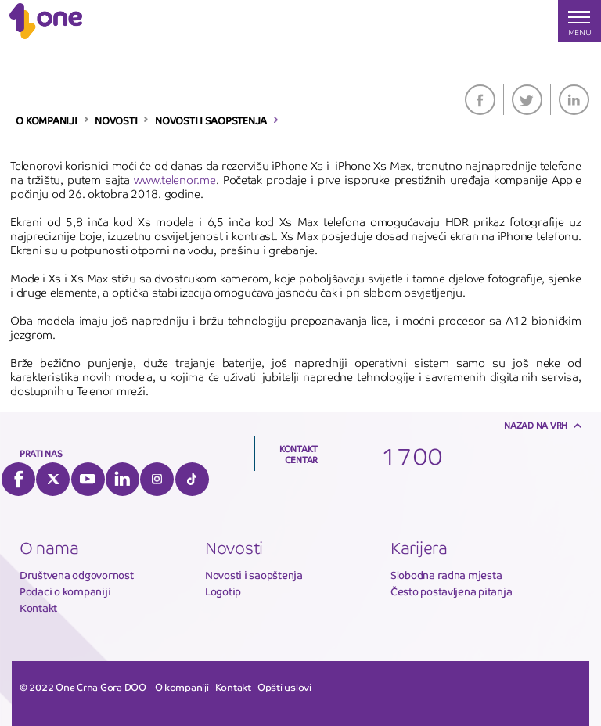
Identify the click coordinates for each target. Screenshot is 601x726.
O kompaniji (182, 687)
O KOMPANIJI (46, 121)
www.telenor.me (174, 180)
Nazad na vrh (535, 425)
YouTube (88, 479)
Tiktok (192, 479)
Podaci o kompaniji (65, 591)
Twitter (527, 99)
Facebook (480, 99)
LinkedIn (574, 99)
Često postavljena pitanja (451, 591)
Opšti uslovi (284, 687)
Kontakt (38, 608)
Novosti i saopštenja (254, 575)
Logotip (223, 591)
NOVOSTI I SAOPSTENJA (211, 121)
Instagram (157, 479)
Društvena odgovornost (77, 575)
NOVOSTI (116, 121)
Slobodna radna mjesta (446, 575)
